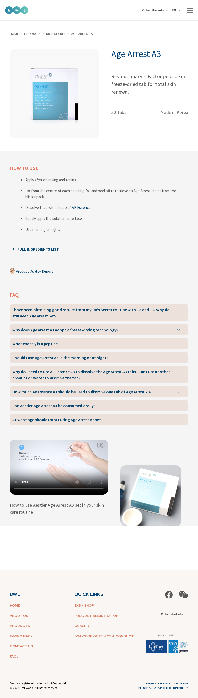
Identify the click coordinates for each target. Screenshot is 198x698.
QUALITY (82, 626)
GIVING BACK (21, 636)
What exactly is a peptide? (36, 343)
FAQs (14, 656)
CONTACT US (21, 646)
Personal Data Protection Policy (163, 688)
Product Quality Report (34, 271)
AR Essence (81, 207)
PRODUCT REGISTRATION (96, 616)
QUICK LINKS (88, 594)
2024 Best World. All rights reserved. (36, 688)
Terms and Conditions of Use (166, 683)
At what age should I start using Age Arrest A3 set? (57, 419)
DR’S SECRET (56, 33)
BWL (15, 594)
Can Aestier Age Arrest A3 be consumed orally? (53, 405)
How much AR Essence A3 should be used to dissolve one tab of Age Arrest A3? (82, 391)
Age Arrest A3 (136, 54)
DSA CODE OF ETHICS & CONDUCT (104, 636)
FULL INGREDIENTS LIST (38, 249)
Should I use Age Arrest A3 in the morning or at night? (60, 357)
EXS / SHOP (84, 605)
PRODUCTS (32, 33)
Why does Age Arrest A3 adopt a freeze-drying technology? (65, 329)
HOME (14, 33)
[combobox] (177, 10)
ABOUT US (19, 616)
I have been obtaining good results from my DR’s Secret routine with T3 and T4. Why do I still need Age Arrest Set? (91, 312)
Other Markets (155, 10)
